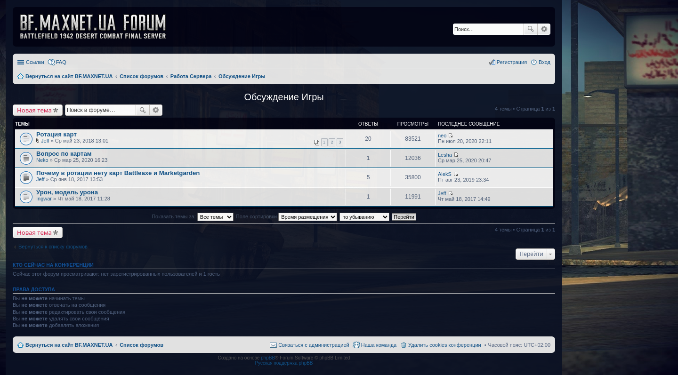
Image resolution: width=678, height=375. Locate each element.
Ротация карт (56, 134)
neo (442, 135)
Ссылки (35, 62)
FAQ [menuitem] (61, 62)
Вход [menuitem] (544, 62)
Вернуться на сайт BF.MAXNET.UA (69, 345)
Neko (42, 160)
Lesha (445, 155)
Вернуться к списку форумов (53, 246)
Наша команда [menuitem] (378, 345)
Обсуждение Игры (283, 97)
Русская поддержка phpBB (284, 363)
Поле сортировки (286, 216)
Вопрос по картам (64, 153)
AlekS (445, 174)
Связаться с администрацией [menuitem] (313, 345)
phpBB (268, 357)
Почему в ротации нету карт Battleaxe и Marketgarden (118, 172)
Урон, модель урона (67, 192)
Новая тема (34, 110)
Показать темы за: (193, 216)
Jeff (45, 141)
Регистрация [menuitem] (512, 62)
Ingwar (44, 198)
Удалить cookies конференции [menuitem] (444, 345)
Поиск (531, 29)
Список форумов (141, 345)
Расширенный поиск (544, 29)
